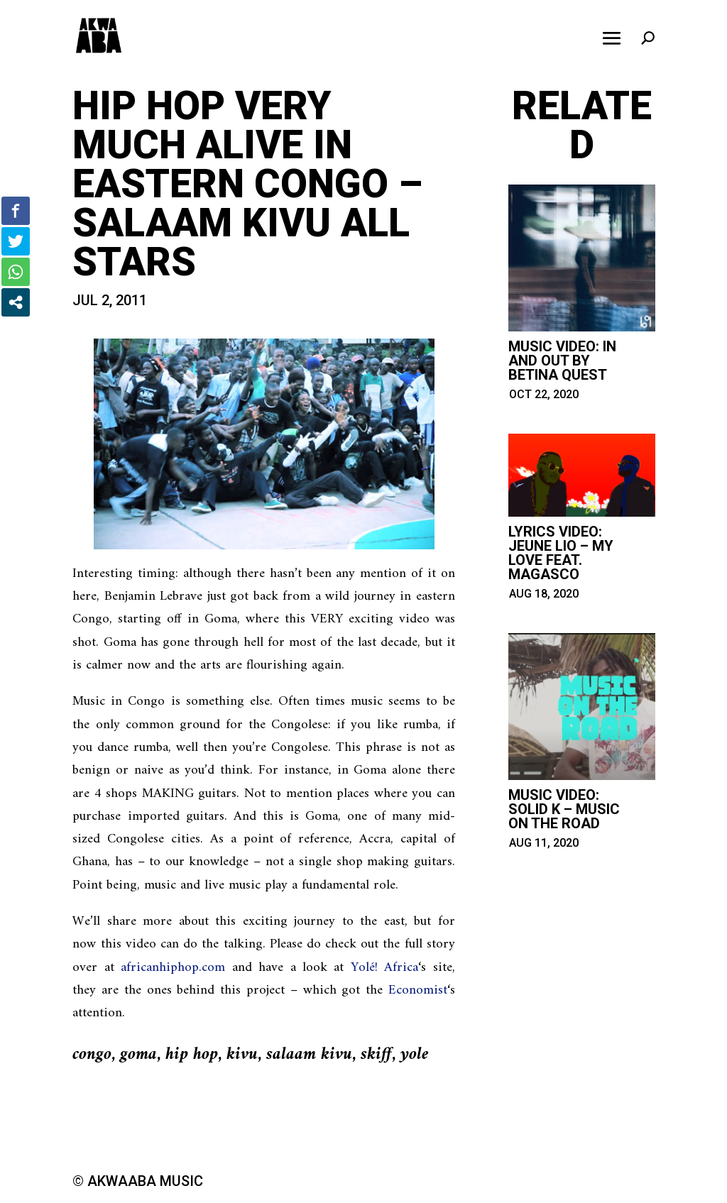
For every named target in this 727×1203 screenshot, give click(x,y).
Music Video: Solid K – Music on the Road (564, 809)
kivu (242, 1054)
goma (138, 1054)
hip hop (191, 1054)
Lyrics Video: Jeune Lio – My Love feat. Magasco (560, 552)
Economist (417, 990)
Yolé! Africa (384, 967)
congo (91, 1054)
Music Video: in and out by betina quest (562, 360)
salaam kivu (309, 1054)
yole (414, 1054)
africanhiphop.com (173, 967)
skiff (376, 1054)
